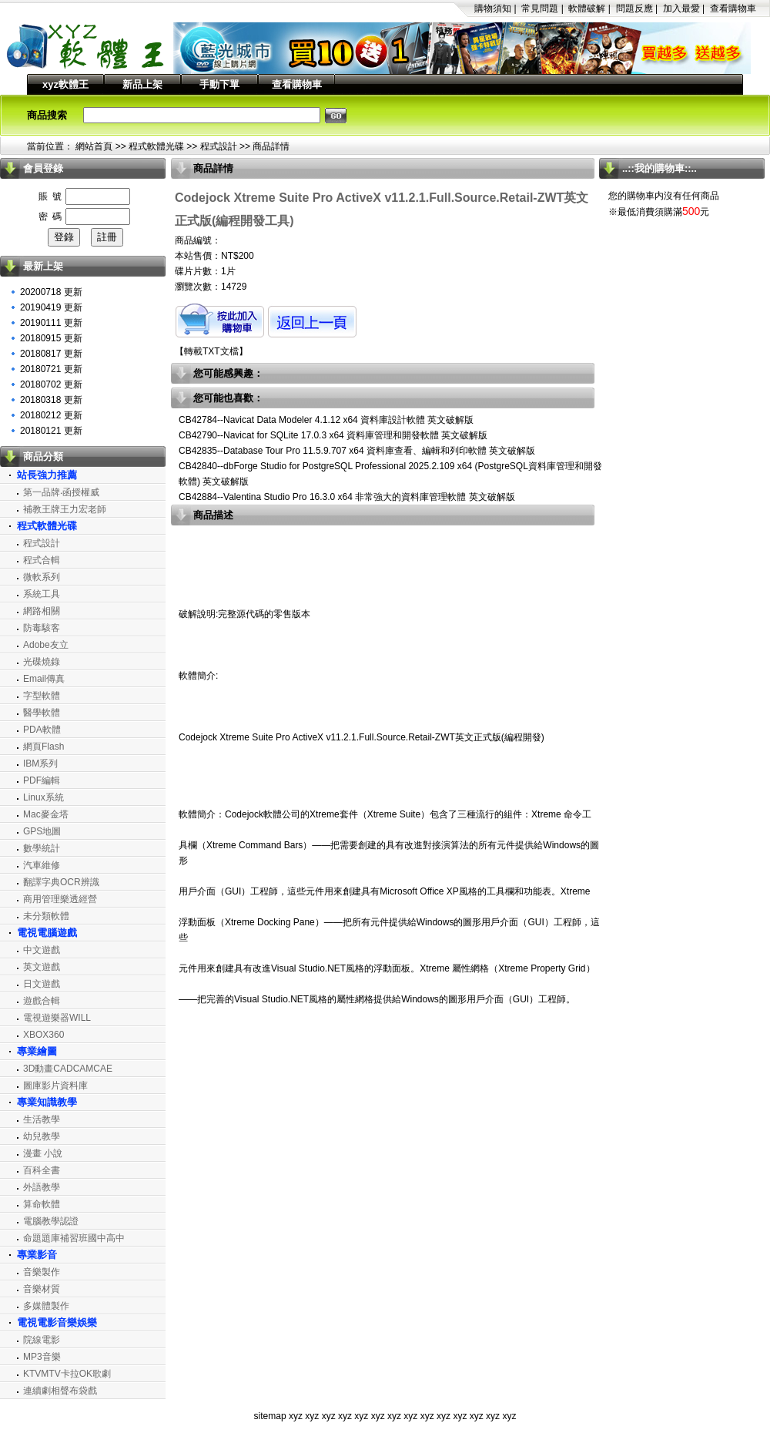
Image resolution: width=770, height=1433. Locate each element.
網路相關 (41, 611)
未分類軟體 (46, 916)
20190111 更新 (51, 322)
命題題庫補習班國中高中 (74, 1238)
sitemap (270, 1416)
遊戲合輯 (41, 1000)
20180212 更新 (51, 415)
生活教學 (41, 1119)
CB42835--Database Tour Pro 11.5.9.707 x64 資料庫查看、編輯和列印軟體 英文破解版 (357, 450)
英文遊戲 (41, 966)
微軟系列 (41, 577)
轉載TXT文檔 (211, 351)
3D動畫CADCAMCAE (67, 1068)
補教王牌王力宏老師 (64, 509)
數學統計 (41, 848)
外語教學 (41, 1187)
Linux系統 (43, 797)
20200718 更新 (51, 292)
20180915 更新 (51, 338)
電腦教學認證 (51, 1221)
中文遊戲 (41, 950)
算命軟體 (41, 1204)
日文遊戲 (41, 983)
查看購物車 (733, 8)
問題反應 (634, 8)
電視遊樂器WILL (57, 1017)
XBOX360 (43, 1034)
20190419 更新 (51, 307)
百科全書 (41, 1170)
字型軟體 (41, 695)
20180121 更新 (51, 430)
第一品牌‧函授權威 (61, 492)
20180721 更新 (51, 369)
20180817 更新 (51, 353)
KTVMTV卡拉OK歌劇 (67, 1373)
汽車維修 (41, 865)
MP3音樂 (42, 1356)
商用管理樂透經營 (60, 899)
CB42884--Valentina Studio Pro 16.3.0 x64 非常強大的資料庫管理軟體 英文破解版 (347, 497)
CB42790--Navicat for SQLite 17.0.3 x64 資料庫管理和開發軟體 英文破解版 (333, 435)
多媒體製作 (46, 1305)
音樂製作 (41, 1272)
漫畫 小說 (42, 1153)
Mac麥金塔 (46, 814)
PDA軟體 (42, 729)
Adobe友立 (46, 644)
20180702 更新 (51, 384)
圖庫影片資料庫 (55, 1085)
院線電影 (41, 1339)
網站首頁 (93, 146)
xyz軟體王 (65, 84)
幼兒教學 (41, 1136)
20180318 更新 (51, 399)
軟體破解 (586, 8)
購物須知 (492, 8)
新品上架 (142, 84)
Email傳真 (44, 678)
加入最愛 (681, 8)
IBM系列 (40, 763)
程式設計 (218, 146)
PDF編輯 (41, 780)
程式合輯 (41, 560)
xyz (296, 1416)
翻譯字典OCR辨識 (61, 882)
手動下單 (219, 84)
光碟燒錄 (41, 661)
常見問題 (539, 8)
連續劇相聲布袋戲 (60, 1390)
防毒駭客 (41, 628)
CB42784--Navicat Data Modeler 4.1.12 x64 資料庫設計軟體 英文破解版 (326, 419)
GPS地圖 (42, 831)
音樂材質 (41, 1289)
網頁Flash (43, 746)
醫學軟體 (41, 712)
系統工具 (41, 594)
